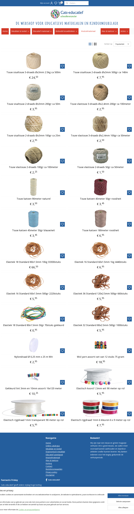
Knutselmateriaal (89, 31)
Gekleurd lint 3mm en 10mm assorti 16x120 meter (33, 388)
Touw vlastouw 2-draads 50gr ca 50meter (100, 167)
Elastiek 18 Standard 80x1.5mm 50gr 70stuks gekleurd (33, 325)
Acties (124, 31)
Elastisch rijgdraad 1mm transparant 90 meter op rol (34, 420)
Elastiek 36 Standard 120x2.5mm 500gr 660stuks (100, 293)
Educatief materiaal (42, 31)
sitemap (93, 509)
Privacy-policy (51, 472)
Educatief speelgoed (54, 454)
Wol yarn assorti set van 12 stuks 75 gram (100, 356)
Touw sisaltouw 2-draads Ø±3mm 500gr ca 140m (100, 72)
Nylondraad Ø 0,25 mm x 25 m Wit (33, 356)
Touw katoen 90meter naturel (34, 198)
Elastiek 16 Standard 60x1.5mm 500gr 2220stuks (33, 293)
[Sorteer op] (122, 44)
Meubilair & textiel (20, 31)
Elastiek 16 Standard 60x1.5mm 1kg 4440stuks (100, 261)
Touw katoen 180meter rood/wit (100, 230)
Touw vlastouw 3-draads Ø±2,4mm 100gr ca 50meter (100, 135)
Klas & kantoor (109, 31)
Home (5, 31)
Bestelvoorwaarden (54, 469)
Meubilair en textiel (54, 449)
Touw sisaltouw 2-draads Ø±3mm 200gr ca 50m (33, 103)
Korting (49, 463)
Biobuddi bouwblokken (66, 31)
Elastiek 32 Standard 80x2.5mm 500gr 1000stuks (100, 325)
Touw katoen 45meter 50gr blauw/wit (33, 230)
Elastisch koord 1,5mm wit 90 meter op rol (100, 388)
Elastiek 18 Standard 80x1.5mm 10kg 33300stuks (33, 261)
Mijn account (46, 3)
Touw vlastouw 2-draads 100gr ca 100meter (33, 167)
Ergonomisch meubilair (55, 451)
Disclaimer (50, 475)
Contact (49, 466)
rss (98, 509)
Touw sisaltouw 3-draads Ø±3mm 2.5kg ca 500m (33, 72)
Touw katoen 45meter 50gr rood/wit (100, 198)
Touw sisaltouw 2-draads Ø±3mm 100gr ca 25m (33, 135)
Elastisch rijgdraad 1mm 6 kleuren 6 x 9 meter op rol (100, 420)
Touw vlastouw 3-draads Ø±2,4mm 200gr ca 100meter (100, 103)
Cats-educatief (53, 480)
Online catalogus (53, 446)
